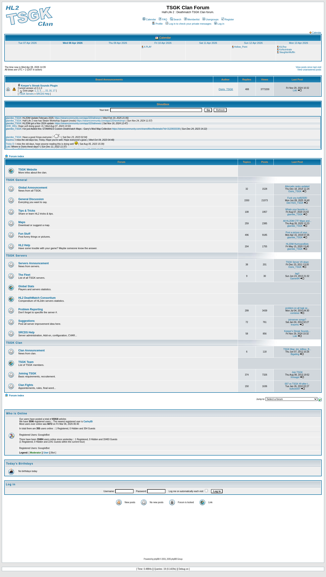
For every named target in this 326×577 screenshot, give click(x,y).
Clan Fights (25, 385)
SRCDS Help (42, 94)
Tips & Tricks (26, 210)
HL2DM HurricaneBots (297, 244)
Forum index (16, 156)
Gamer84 (295, 278)
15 (46, 90)
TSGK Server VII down (297, 262)
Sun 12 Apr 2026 (253, 43)
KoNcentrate (285, 49)
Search (175, 19)
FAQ (163, 19)
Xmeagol (294, 377)
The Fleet (24, 274)
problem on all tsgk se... (297, 308)
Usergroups (210, 19)
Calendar (149, 19)
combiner (295, 313)
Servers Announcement (33, 263)
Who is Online (16, 413)
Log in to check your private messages (188, 23)
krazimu (295, 324)
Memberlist (192, 19)
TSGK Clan (14, 342)
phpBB (156, 559)
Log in (219, 23)
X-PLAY (148, 47)
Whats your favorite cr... (297, 209)
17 (54, 90)
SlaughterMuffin (287, 52)
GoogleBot (44, 435)
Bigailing (295, 354)
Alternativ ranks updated (297, 186)
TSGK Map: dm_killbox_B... (297, 349)
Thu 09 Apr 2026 (118, 43)
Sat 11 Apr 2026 (208, 43)
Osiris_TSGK (225, 89)
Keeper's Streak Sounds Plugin (39, 85)
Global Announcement (32, 187)
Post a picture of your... (297, 232)
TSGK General (16, 180)
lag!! (297, 273)
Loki (295, 90)
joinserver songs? (297, 319)
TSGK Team (26, 362)
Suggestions (26, 320)
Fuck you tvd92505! (297, 198)
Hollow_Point (240, 47)
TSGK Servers (26, 94)
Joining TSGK (27, 373)
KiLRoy (282, 47)
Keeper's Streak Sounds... (297, 331)
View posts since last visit (308, 67)
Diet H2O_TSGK (295, 203)
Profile (157, 23)
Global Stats (26, 286)
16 (50, 90)
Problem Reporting (30, 309)
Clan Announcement (31, 350)
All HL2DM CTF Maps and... (297, 221)
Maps (21, 222)
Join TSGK (297, 372)
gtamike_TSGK (295, 214)
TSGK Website (27, 169)
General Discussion (31, 199)
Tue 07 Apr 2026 (27, 43)
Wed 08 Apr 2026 (72, 43)
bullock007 (295, 389)
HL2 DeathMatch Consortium (37, 297)
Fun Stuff (24, 233)
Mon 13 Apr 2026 (298, 43)
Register (227, 19)
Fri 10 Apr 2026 (162, 43)
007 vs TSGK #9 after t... (297, 384)
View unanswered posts (309, 69)
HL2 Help (24, 245)
